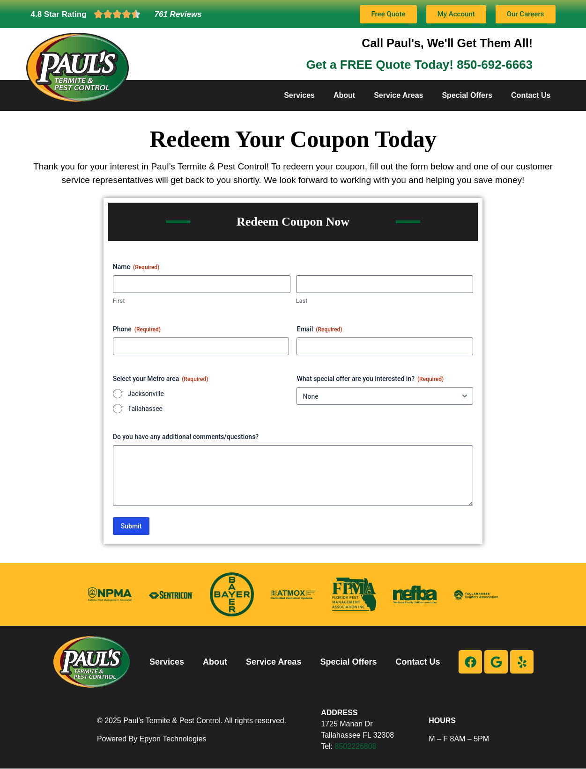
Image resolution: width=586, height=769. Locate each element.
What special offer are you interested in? (370, 379)
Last (302, 300)
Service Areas (398, 95)
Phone (137, 329)
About (344, 95)
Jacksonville (146, 393)
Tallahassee (145, 408)
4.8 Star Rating (59, 14)
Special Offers (467, 95)
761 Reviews (178, 14)
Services (299, 95)
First (119, 300)
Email (319, 329)
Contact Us (530, 95)
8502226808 (356, 746)
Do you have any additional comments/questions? (186, 436)
